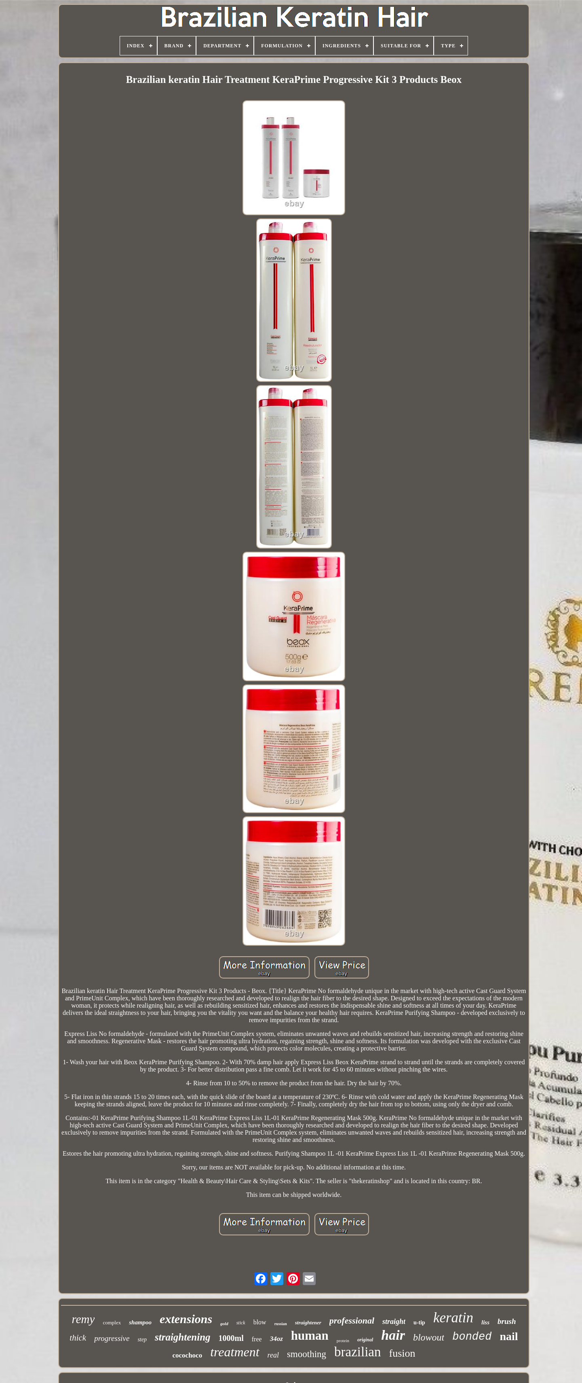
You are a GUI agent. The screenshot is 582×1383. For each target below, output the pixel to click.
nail (509, 1336)
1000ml (231, 1338)
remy (83, 1319)
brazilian (357, 1352)
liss (485, 1322)
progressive (111, 1338)
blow (259, 1322)
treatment (234, 1352)
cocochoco (187, 1355)
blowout (428, 1337)
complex (112, 1322)
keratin (453, 1318)
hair (393, 1335)
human (310, 1335)
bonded (471, 1337)
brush (507, 1321)
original (365, 1340)
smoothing (306, 1354)
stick (240, 1323)
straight (393, 1321)
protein (343, 1340)
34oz (276, 1339)
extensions (186, 1319)
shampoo (140, 1322)
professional (351, 1320)
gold (224, 1323)
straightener (308, 1322)
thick (78, 1338)
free (257, 1339)
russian (280, 1324)
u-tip (419, 1322)
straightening (183, 1337)
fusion (402, 1353)
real (273, 1355)
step (142, 1339)
